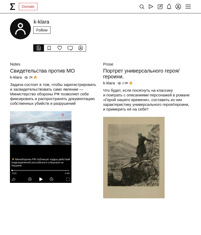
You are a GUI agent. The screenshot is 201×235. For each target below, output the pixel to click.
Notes (15, 64)
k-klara (16, 77)
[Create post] (160, 6)
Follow (41, 30)
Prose (108, 64)
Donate (28, 6)
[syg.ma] (12, 6)
